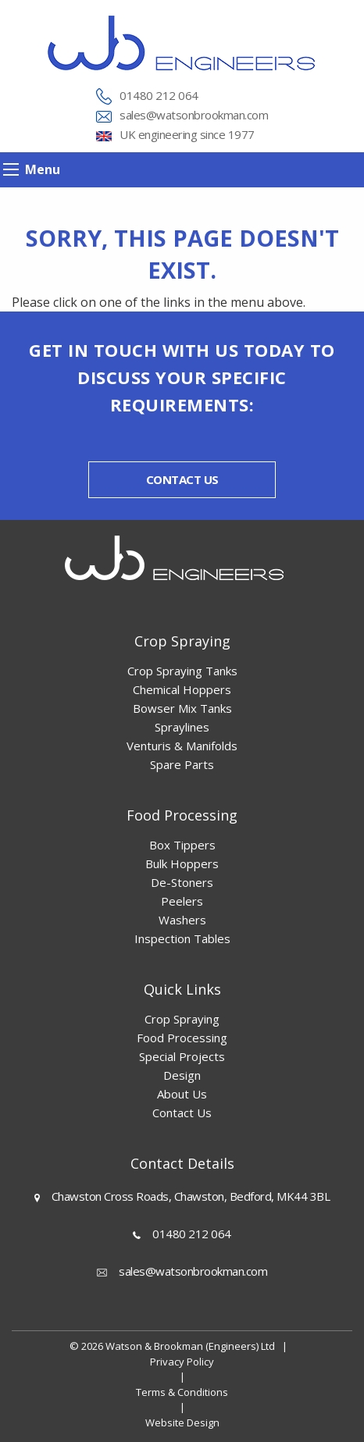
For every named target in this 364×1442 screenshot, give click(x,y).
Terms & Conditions (182, 1392)
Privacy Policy (182, 1362)
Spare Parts (182, 764)
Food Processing (182, 1037)
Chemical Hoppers (182, 689)
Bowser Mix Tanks (182, 708)
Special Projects (182, 1056)
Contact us (182, 479)
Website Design (182, 1422)
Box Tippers (182, 845)
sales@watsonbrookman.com (194, 115)
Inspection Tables (182, 938)
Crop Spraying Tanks (182, 670)
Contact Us (182, 1112)
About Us (182, 1094)
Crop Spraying (182, 1019)
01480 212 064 (159, 95)
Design (182, 1075)
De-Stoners (182, 882)
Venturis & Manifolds (182, 745)
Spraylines (182, 727)
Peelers (182, 901)
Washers (182, 920)
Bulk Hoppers (182, 863)
